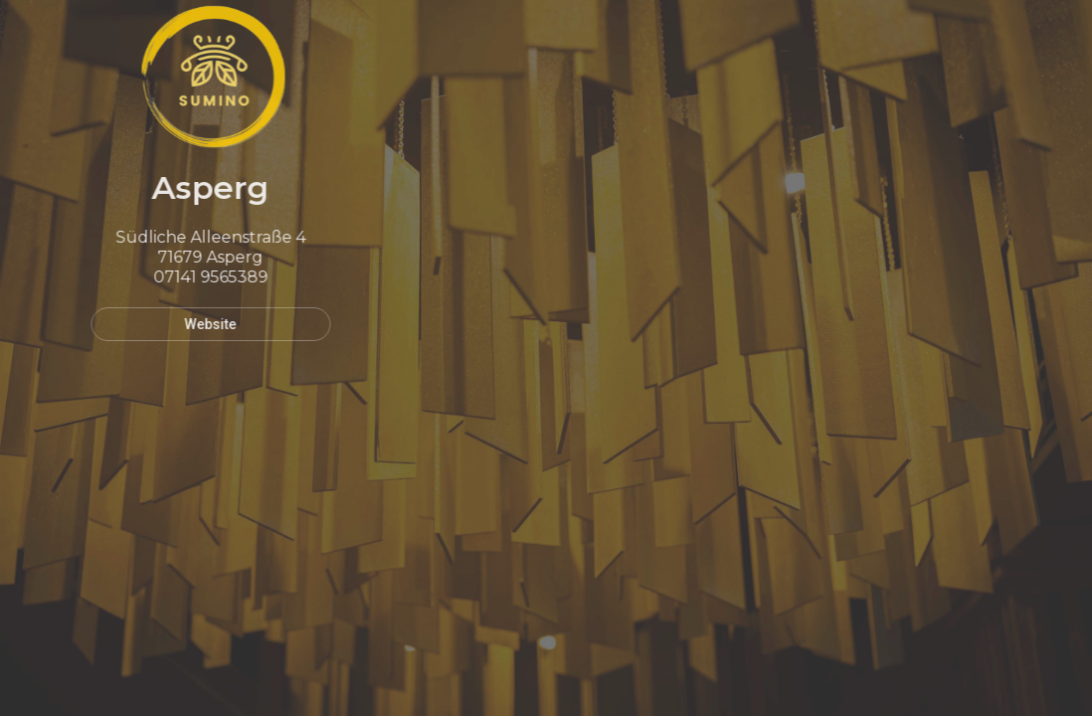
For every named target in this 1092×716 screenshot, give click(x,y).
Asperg (204, 187)
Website (204, 324)
